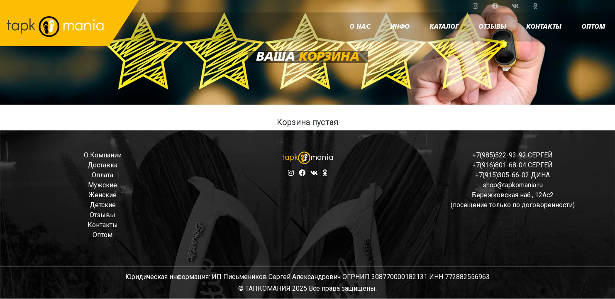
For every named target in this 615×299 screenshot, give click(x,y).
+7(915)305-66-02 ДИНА (512, 175)
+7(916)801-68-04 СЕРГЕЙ (512, 165)
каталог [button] (444, 27)
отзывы (492, 27)
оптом (593, 27)
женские (102, 195)
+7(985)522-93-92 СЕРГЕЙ (512, 155)
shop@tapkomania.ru (513, 185)
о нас (359, 27)
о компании (103, 155)
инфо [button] (400, 27)
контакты (543, 27)
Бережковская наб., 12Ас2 (513, 195)
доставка (102, 165)
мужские (102, 185)
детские (103, 205)
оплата (102, 175)
